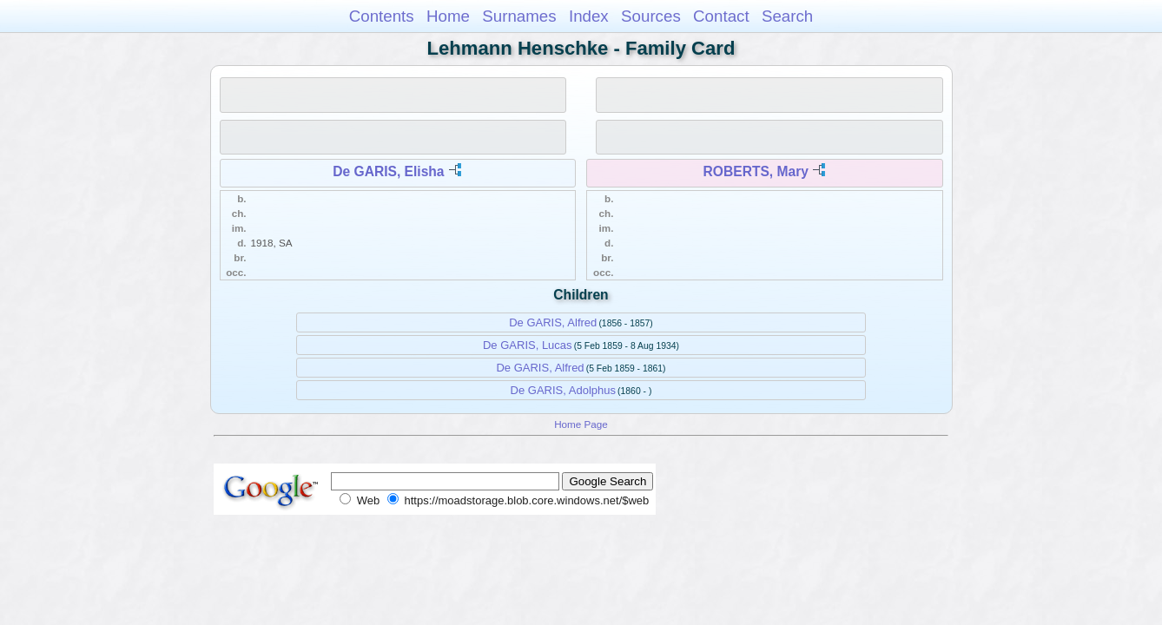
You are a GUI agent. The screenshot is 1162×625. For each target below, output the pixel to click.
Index (589, 16)
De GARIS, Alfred (553, 322)
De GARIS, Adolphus (563, 390)
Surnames (519, 16)
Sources (651, 16)
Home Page (581, 424)
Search (787, 16)
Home (448, 16)
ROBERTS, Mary (756, 171)
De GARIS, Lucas (527, 345)
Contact (721, 16)
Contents (381, 16)
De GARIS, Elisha (388, 171)
